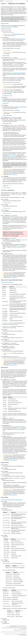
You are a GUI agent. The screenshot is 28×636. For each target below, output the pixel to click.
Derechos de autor (13, 625)
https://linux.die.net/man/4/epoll (7, 282)
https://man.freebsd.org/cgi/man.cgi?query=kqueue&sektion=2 (12, 499)
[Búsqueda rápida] (16, 1)
